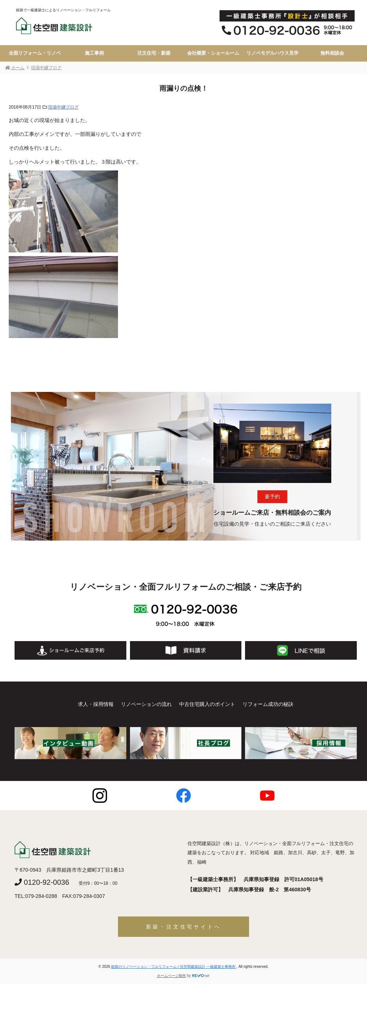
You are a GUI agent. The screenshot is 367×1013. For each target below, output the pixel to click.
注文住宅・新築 (153, 53)
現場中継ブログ (63, 107)
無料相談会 (332, 53)
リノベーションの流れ (146, 704)
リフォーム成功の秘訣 (267, 704)
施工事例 (94, 53)
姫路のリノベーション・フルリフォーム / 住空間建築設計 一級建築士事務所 (173, 967)
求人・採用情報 (96, 704)
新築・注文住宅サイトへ (183, 927)
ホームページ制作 (171, 976)
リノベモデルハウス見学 (272, 53)
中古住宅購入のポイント (207, 704)
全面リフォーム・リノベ (35, 53)
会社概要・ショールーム (213, 53)
